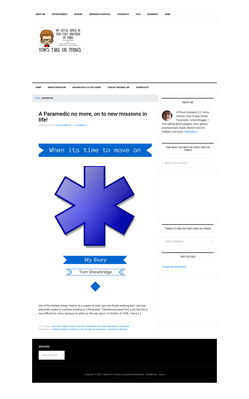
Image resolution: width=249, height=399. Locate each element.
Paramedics (113, 328)
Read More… (191, 133)
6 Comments (81, 126)
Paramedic (101, 331)
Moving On (89, 331)
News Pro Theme (112, 375)
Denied (55, 331)
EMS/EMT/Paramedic (87, 328)
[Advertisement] (148, 52)
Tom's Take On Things (60, 41)
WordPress (151, 375)
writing (123, 331)
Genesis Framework (134, 375)
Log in (162, 375)
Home (37, 99)
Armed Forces (69, 328)
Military (102, 328)
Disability (64, 331)
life (81, 331)
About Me (56, 328)
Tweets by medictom (174, 267)
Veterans (124, 328)
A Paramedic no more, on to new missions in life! (93, 117)
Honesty (74, 331)
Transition (112, 331)
